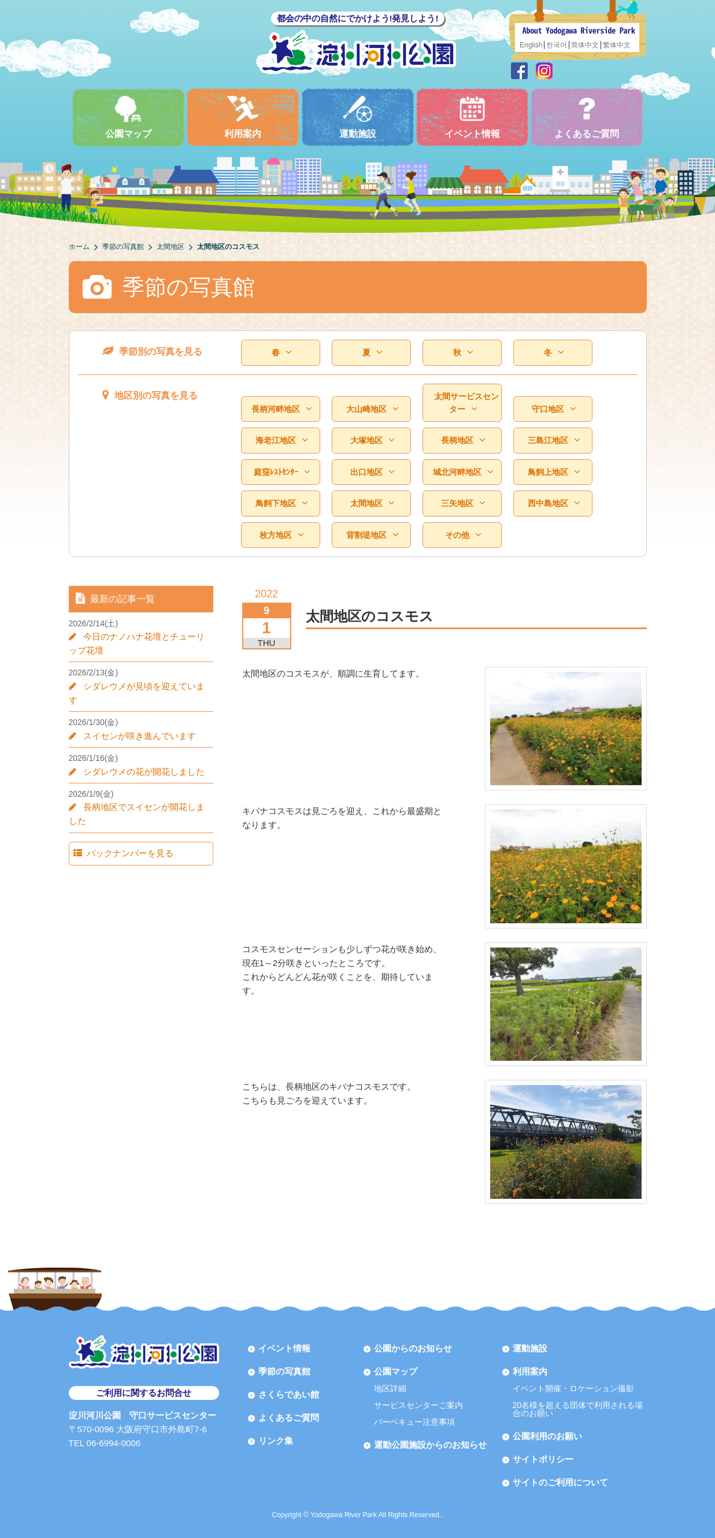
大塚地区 (372, 440)
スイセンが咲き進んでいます (135, 722)
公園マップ (128, 117)
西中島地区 (554, 503)
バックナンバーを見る (124, 839)
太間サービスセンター (466, 403)
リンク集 (275, 1441)
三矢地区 (463, 503)
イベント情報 (472, 117)
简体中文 (585, 45)
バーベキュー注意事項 (414, 1421)
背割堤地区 (372, 535)
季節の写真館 (284, 1371)
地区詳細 (390, 1388)
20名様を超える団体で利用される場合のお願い (578, 1409)
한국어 (556, 45)
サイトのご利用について (560, 1482)
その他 (463, 535)
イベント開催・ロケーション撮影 (573, 1388)
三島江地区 (554, 440)
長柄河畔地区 (281, 409)
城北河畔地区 (463, 472)
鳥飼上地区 (554, 472)
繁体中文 (617, 45)
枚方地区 (281, 535)
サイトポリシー (543, 1459)
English (531, 45)
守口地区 (554, 409)
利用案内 (242, 117)
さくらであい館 (288, 1394)
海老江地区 (281, 440)
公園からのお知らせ (413, 1348)
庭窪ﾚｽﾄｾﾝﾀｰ (282, 472)
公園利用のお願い (547, 1436)
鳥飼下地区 (281, 503)
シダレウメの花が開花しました (139, 758)
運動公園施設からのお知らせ (430, 1445)
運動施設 (357, 117)
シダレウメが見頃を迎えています (144, 686)
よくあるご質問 (586, 117)
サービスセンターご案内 (418, 1405)
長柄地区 (463, 440)
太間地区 (372, 503)
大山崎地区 (372, 409)
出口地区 (372, 472)
